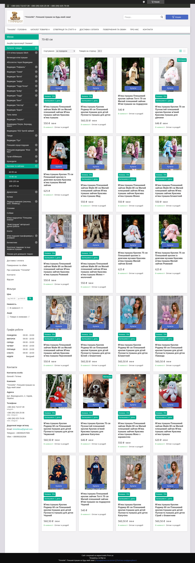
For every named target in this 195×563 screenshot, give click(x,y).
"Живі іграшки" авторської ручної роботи (18, 225)
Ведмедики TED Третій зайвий (20, 131)
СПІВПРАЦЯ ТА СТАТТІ (63, 29)
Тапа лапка (12, 115)
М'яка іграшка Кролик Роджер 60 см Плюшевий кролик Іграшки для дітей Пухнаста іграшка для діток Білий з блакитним (95, 350)
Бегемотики (12, 242)
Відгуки (10, 279)
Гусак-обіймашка (14, 156)
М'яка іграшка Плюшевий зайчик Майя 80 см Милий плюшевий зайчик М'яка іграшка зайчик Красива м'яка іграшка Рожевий (58, 269)
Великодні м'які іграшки (17, 57)
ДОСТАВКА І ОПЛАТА (89, 29)
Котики (10, 197)
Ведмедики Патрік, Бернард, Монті (19, 125)
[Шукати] (162, 17)
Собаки (10, 213)
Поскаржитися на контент (105, 560)
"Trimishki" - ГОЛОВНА (17, 29)
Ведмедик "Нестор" (15, 105)
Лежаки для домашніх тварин (20, 254)
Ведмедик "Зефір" (15, 81)
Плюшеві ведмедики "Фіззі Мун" (18, 151)
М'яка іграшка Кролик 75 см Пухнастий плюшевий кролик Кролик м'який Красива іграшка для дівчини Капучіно (95, 428)
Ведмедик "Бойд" (14, 91)
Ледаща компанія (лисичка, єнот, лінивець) (19, 202)
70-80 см (13, 177)
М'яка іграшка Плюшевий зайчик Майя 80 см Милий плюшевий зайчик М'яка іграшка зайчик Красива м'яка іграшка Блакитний (169, 190)
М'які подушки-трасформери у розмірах (20, 237)
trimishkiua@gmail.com (22, 429)
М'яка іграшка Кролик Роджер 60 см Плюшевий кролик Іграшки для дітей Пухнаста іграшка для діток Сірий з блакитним (170, 510)
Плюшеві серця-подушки (18, 145)
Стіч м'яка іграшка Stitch (17, 53)
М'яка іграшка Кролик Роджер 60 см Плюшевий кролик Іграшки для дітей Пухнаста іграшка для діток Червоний (58, 428)
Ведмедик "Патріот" (15, 119)
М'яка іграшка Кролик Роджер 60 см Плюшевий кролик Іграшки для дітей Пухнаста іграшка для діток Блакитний (133, 350)
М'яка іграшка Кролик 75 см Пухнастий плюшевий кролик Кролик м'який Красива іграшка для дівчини (170, 112)
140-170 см (14, 186)
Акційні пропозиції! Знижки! (20, 43)
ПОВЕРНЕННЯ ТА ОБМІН (114, 29)
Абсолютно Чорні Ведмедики (20, 62)
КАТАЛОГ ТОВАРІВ (39, 29)
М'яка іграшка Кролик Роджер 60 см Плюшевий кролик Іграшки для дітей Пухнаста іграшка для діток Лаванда (170, 350)
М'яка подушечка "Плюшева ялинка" (19, 219)
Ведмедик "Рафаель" (16, 67)
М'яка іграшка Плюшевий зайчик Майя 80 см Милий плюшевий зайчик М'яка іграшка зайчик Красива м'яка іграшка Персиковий (58, 350)
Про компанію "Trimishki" (18, 270)
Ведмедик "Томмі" (15, 72)
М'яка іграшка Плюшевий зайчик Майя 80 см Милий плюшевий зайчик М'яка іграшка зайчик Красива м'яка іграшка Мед (95, 190)
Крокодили (11, 161)
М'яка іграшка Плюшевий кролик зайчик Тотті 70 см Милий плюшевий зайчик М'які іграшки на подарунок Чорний (95, 499)
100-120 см (14, 181)
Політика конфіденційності (127, 560)
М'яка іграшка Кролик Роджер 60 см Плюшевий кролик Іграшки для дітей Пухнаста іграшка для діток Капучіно (133, 510)
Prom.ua (110, 555)
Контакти (11, 275)
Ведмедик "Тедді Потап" (17, 86)
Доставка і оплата (15, 260)
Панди (10, 136)
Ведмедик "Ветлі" (14, 76)
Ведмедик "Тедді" (14, 96)
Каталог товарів (14, 48)
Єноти (9, 231)
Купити (59, 88)
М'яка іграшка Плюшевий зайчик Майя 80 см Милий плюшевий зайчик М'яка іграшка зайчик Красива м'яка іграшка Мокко (132, 190)
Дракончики (12, 192)
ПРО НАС (134, 29)
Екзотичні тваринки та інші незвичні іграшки (18, 248)
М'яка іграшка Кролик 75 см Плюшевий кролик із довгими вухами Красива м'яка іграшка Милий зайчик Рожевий (170, 258)
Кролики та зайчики (15, 166)
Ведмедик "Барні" (14, 110)
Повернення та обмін (17, 265)
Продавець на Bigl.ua (97, 558)
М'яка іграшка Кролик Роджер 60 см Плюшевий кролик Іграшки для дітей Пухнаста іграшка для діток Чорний (58, 510)
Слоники (11, 208)
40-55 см (13, 172)
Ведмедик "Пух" (14, 140)
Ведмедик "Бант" (14, 100)
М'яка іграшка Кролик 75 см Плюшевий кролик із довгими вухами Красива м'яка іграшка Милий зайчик (58, 179)
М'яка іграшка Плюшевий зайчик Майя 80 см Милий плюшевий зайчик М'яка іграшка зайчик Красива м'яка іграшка (58, 112)
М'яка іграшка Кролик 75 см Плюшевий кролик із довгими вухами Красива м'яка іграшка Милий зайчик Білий (133, 258)
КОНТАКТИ (148, 29)
